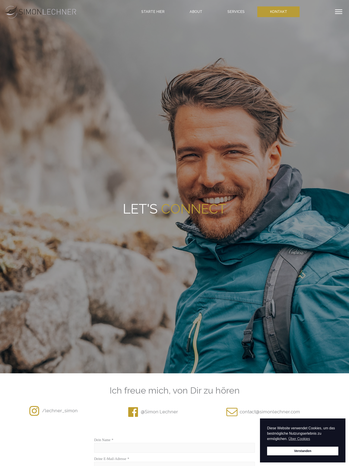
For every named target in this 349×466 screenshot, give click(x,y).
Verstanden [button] (302, 451)
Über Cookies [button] (299, 439)
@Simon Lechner (159, 411)
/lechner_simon (60, 410)
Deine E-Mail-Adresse (110, 459)
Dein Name (102, 440)
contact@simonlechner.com (270, 411)
